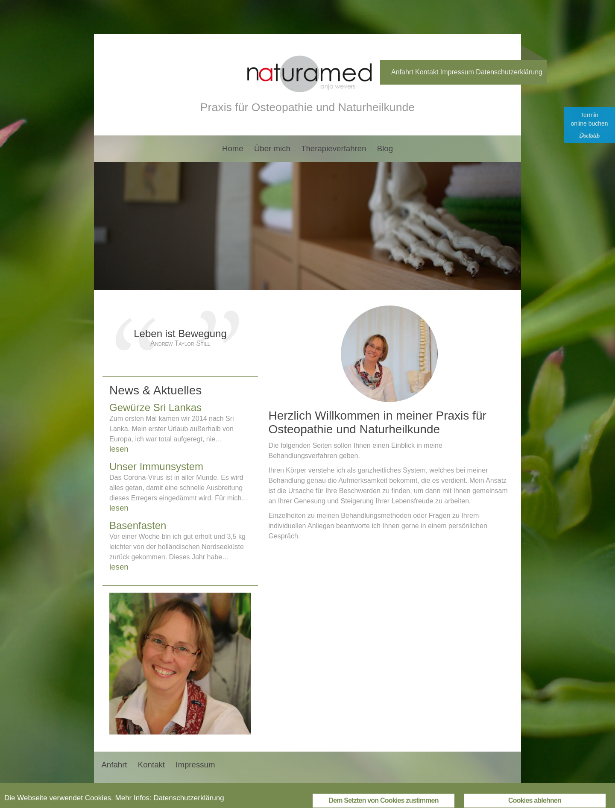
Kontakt (426, 72)
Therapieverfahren (333, 148)
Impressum (457, 72)
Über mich (272, 148)
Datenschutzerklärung (509, 72)
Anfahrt (402, 72)
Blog (385, 148)
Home (232, 148)
